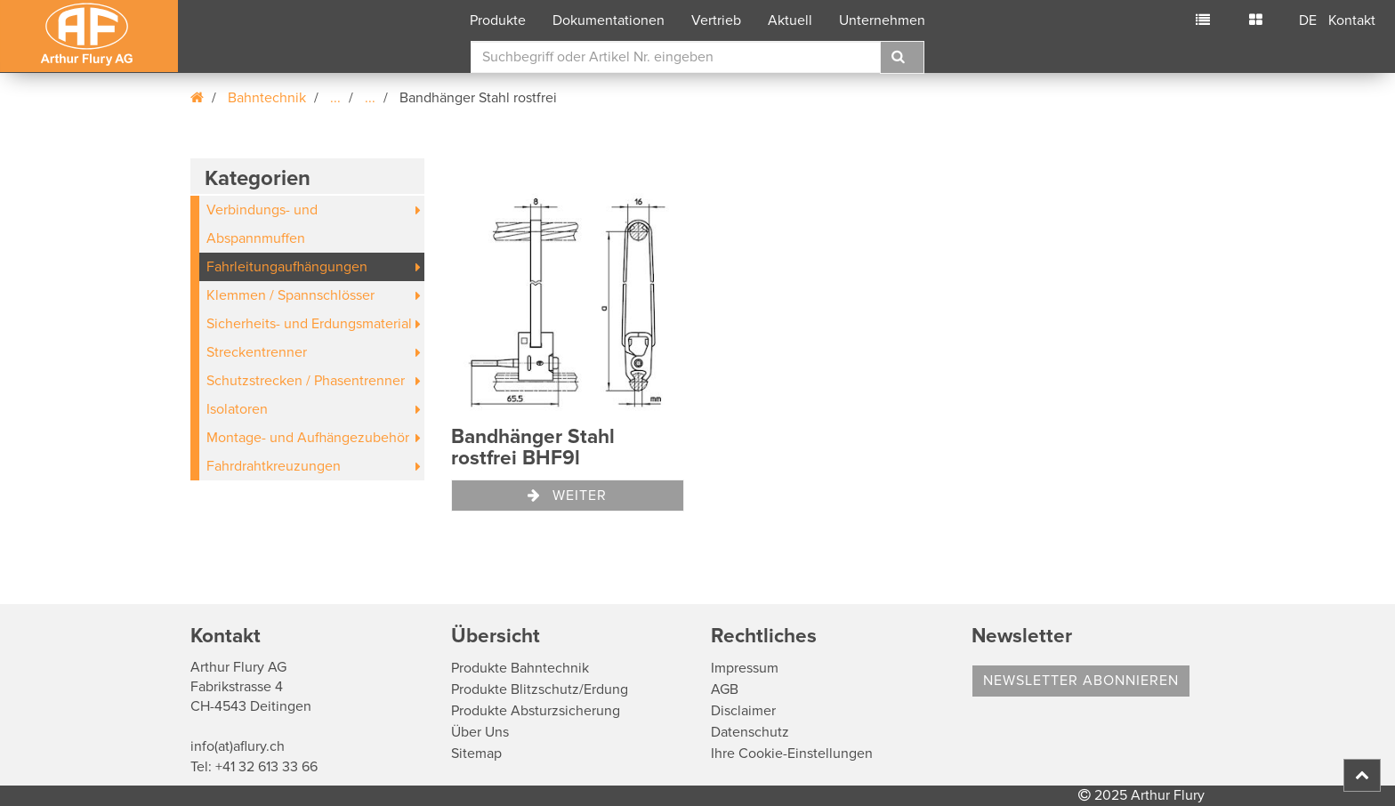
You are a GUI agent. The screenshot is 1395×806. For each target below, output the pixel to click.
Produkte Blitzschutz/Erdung (539, 689)
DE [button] (1308, 20)
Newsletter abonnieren (1081, 680)
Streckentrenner (256, 352)
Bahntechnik (267, 98)
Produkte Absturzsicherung (535, 711)
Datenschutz (750, 732)
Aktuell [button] (790, 20)
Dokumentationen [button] (608, 20)
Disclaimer (743, 711)
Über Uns (480, 732)
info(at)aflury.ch (237, 746)
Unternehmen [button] (882, 20)
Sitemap (476, 753)
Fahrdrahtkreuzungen (273, 466)
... (335, 98)
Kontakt (1351, 20)
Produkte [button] (498, 20)
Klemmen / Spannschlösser (290, 295)
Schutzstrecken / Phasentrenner (305, 381)
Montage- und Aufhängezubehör (307, 438)
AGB (724, 689)
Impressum (744, 668)
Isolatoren (237, 409)
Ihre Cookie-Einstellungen (792, 753)
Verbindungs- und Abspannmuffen (262, 224)
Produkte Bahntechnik (520, 668)
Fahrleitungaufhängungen (286, 267)
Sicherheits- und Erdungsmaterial (309, 324)
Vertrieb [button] (716, 20)
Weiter (567, 495)
